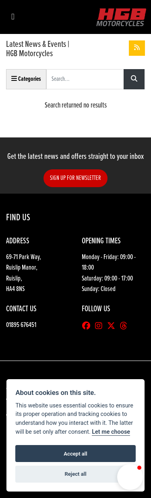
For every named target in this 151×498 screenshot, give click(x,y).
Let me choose (111, 431)
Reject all (75, 474)
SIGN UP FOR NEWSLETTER (75, 178)
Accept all (75, 454)
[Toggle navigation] (12, 17)
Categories (26, 79)
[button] (130, 477)
